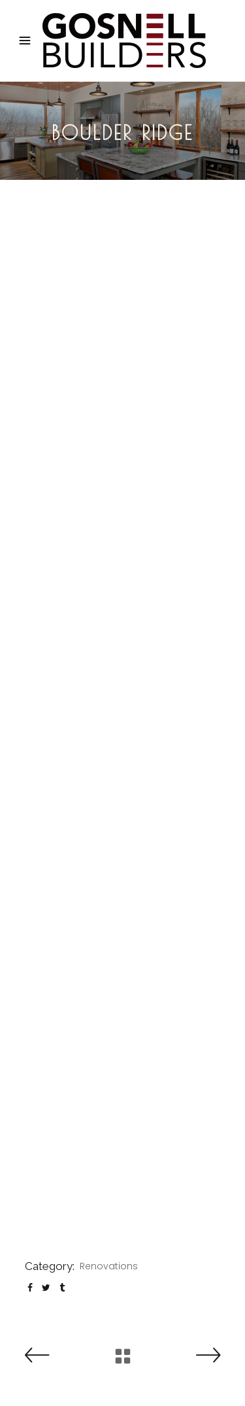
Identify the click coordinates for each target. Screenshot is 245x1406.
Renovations (109, 1266)
